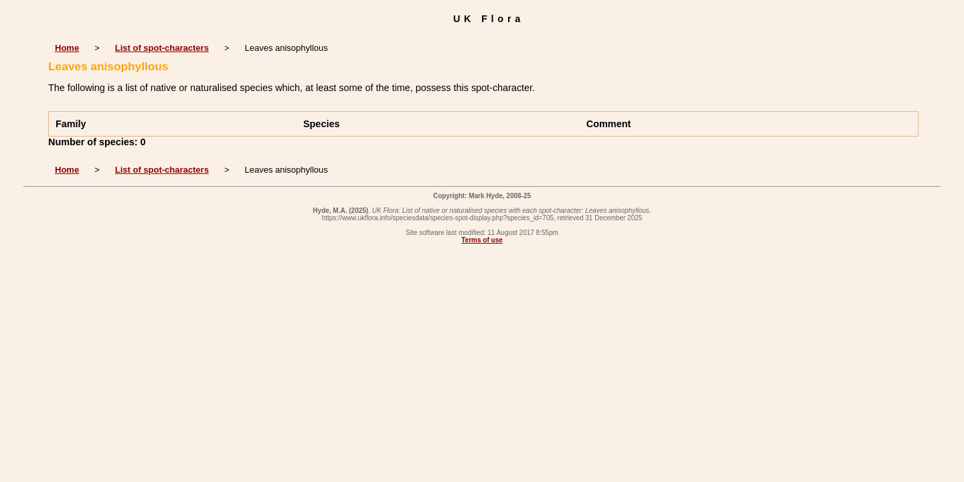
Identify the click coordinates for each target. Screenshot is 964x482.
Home (67, 48)
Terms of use (482, 240)
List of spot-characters (162, 48)
